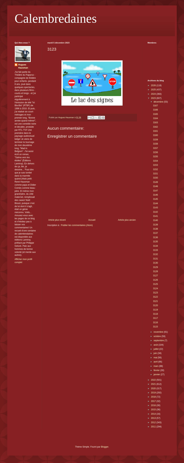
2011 (153, 426)
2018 (153, 397)
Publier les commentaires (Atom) (77, 225)
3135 (155, 241)
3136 (155, 237)
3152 (155, 169)
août (156, 345)
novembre (159, 332)
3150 (155, 178)
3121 (155, 301)
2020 (153, 388)
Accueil (91, 220)
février (157, 370)
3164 (155, 118)
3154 (155, 161)
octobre (157, 336)
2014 (153, 414)
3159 (155, 139)
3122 (155, 297)
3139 (155, 224)
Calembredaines (56, 18)
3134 (155, 246)
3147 (155, 190)
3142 (155, 212)
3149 (155, 182)
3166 (155, 110)
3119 (155, 309)
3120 (155, 305)
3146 (155, 195)
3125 (155, 284)
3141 (155, 216)
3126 (155, 280)
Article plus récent (57, 220)
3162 (155, 127)
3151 (155, 173)
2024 (153, 94)
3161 (155, 131)
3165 (155, 114)
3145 (155, 199)
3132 (155, 254)
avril (156, 361)
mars (156, 366)
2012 (153, 422)
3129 (155, 267)
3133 (155, 250)
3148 (155, 186)
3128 (155, 271)
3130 (155, 263)
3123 (155, 292)
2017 (153, 401)
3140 (155, 220)
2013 (153, 418)
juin (156, 353)
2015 (153, 409)
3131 (155, 258)
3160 (155, 135)
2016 (153, 405)
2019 (153, 392)
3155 (155, 156)
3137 (155, 233)
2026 (153, 85)
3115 (155, 326)
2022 (153, 380)
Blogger (104, 447)
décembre (159, 102)
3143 (155, 207)
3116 (155, 322)
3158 (155, 144)
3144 (155, 203)
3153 (155, 165)
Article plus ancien (127, 220)
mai (156, 357)
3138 (155, 229)
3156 (155, 152)
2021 (153, 384)
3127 (155, 275)
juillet (156, 349)
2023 (153, 98)
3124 (155, 288)
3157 (155, 148)
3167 (155, 105)
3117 (155, 318)
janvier (157, 374)
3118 (155, 314)
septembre (159, 340)
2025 (153, 89)
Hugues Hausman (23, 66)
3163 (155, 122)
